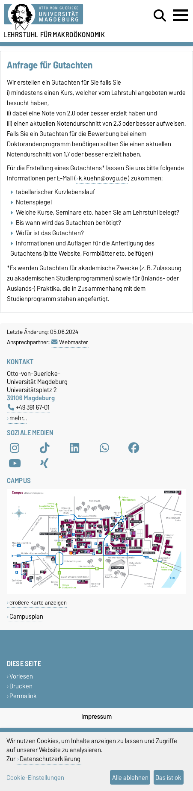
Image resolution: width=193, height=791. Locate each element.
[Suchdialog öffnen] (160, 16)
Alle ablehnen (130, 777)
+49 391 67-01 (29, 407)
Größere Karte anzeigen (38, 602)
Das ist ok (168, 777)
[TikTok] (44, 448)
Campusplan (26, 616)
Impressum (96, 716)
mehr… (18, 418)
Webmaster (69, 342)
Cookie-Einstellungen (35, 777)
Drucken (21, 686)
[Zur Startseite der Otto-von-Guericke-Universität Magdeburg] (59, 17)
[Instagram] (14, 448)
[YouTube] (14, 463)
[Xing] (44, 463)
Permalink (23, 696)
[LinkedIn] (74, 448)
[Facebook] (134, 448)
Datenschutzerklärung (50, 758)
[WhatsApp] (104, 448)
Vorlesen (21, 676)
